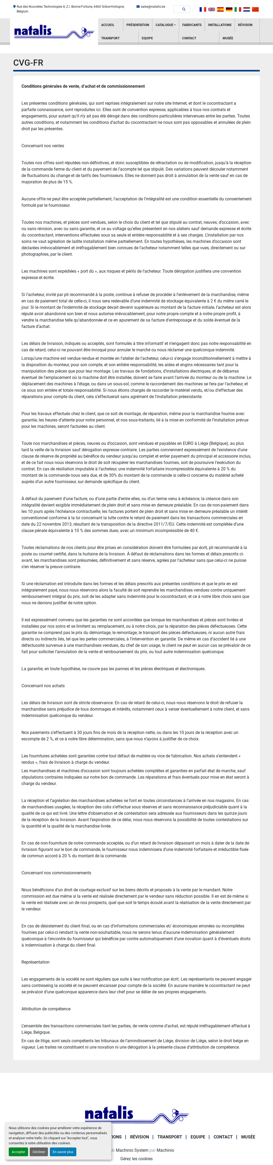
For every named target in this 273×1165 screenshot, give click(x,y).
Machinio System (132, 1150)
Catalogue (164, 25)
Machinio (165, 1150)
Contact (189, 38)
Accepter (18, 1152)
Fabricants (191, 25)
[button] (165, 25)
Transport (110, 38)
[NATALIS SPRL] (136, 1114)
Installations (219, 25)
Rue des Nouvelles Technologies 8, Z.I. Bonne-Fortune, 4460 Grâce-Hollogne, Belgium (70, 9)
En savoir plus (63, 1152)
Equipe (147, 38)
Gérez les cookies (136, 1158)
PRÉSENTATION (137, 25)
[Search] (178, 9)
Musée (228, 38)
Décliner (39, 1152)
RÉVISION (245, 25)
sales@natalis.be (153, 7)
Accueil (108, 25)
